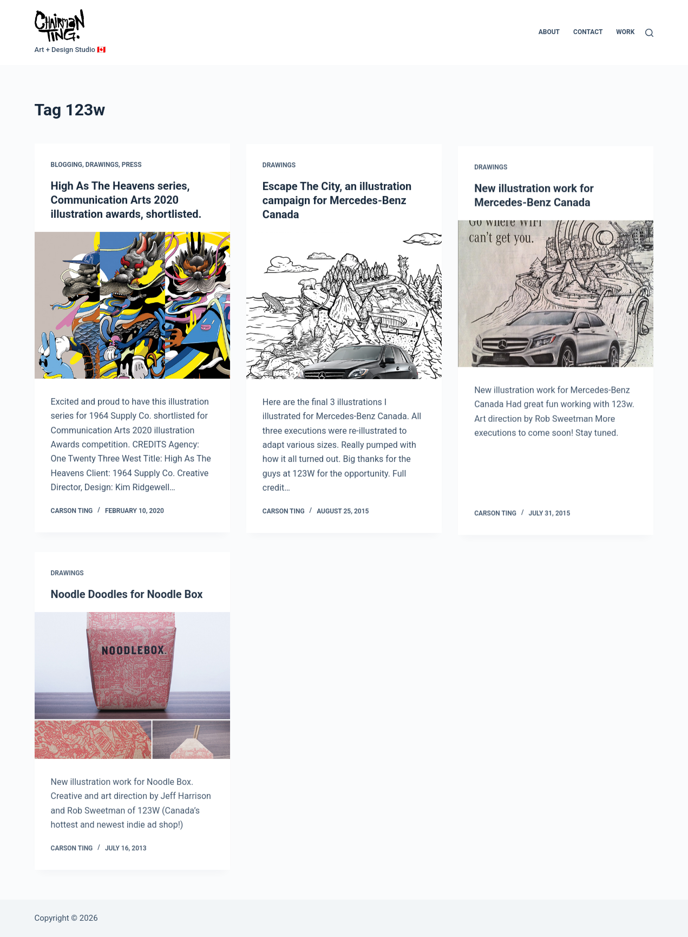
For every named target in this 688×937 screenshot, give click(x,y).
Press (132, 165)
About (549, 32)
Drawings (102, 165)
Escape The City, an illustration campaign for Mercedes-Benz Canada (337, 201)
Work (625, 32)
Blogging (66, 165)
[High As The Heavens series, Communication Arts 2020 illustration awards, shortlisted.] (132, 305)
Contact (587, 32)
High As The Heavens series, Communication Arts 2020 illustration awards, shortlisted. (126, 199)
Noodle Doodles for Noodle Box (127, 603)
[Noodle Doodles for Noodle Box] (132, 694)
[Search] (649, 33)
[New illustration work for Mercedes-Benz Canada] (555, 300)
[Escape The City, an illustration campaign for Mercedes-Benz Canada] (344, 306)
